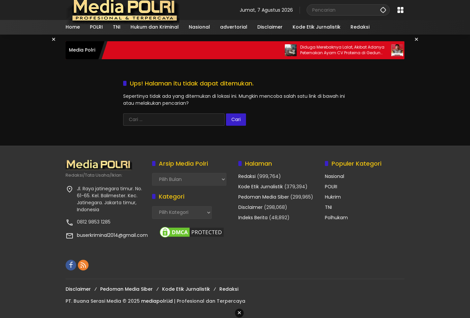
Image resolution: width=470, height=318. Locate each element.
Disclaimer (250, 207)
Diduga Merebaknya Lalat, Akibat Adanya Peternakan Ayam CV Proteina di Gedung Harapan (357, 50)
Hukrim (333, 197)
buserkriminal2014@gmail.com (112, 235)
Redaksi (247, 176)
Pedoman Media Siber (263, 197)
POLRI (331, 186)
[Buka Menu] (400, 10)
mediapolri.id (157, 301)
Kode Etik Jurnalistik (260, 186)
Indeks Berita (253, 217)
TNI (328, 207)
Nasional (334, 176)
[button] (383, 9)
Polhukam (336, 217)
